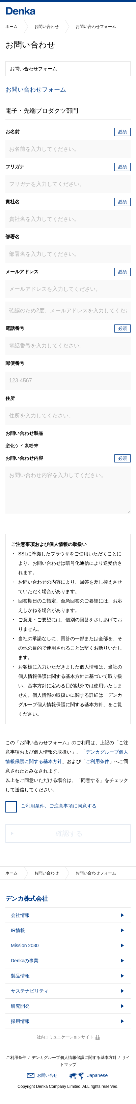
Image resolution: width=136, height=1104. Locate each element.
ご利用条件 (97, 761)
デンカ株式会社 (26, 898)
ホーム (11, 26)
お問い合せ (47, 1075)
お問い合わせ (46, 26)
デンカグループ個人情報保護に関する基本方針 (74, 1057)
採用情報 (20, 1021)
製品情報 (20, 975)
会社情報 (20, 915)
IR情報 (18, 930)
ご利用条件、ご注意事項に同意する (51, 805)
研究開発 (20, 1006)
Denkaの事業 (24, 960)
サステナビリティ (30, 991)
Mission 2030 (25, 945)
